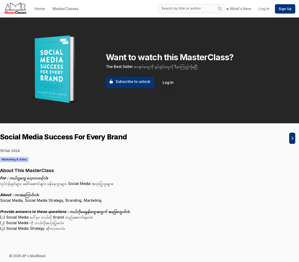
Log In (264, 8)
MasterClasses (65, 8)
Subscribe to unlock (130, 81)
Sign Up (285, 9)
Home (40, 8)
